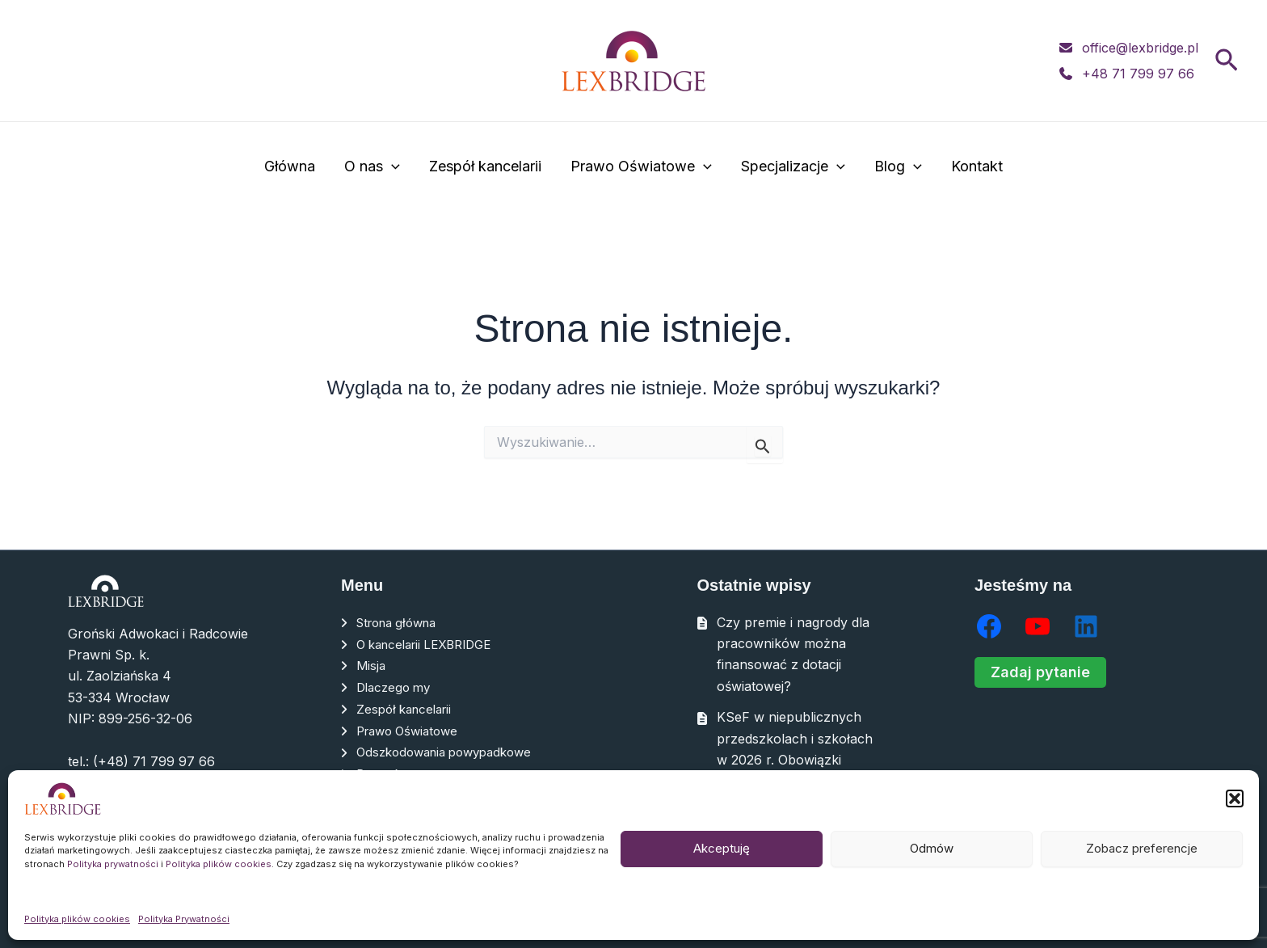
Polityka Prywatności (183, 919)
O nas (372, 167)
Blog (898, 167)
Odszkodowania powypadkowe (451, 750)
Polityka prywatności (112, 864)
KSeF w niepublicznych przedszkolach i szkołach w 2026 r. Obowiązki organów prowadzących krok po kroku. (795, 760)
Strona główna (401, 622)
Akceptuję (721, 848)
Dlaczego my (396, 686)
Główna (289, 166)
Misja (371, 664)
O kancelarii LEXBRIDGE (431, 643)
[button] (1235, 798)
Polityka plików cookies (219, 864)
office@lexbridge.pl (1140, 48)
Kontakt (977, 166)
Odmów (931, 848)
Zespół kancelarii (485, 166)
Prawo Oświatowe (641, 167)
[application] (391, 167)
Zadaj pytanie (1040, 672)
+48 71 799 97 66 (1138, 73)
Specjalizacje (793, 167)
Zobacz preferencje (1142, 848)
